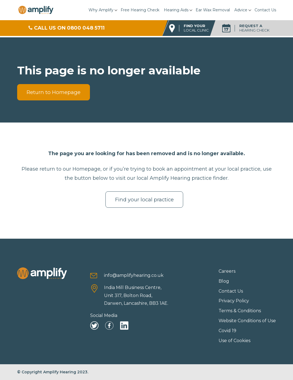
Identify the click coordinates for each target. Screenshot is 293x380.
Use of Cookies (234, 340)
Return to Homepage (54, 92)
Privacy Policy (234, 300)
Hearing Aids (176, 9)
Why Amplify (101, 9)
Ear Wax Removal (213, 9)
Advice (240, 9)
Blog (224, 281)
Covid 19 (227, 330)
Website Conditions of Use (247, 320)
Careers (227, 271)
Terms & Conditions (240, 310)
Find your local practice (144, 199)
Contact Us (265, 9)
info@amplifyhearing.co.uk (134, 275)
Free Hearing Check (140, 9)
